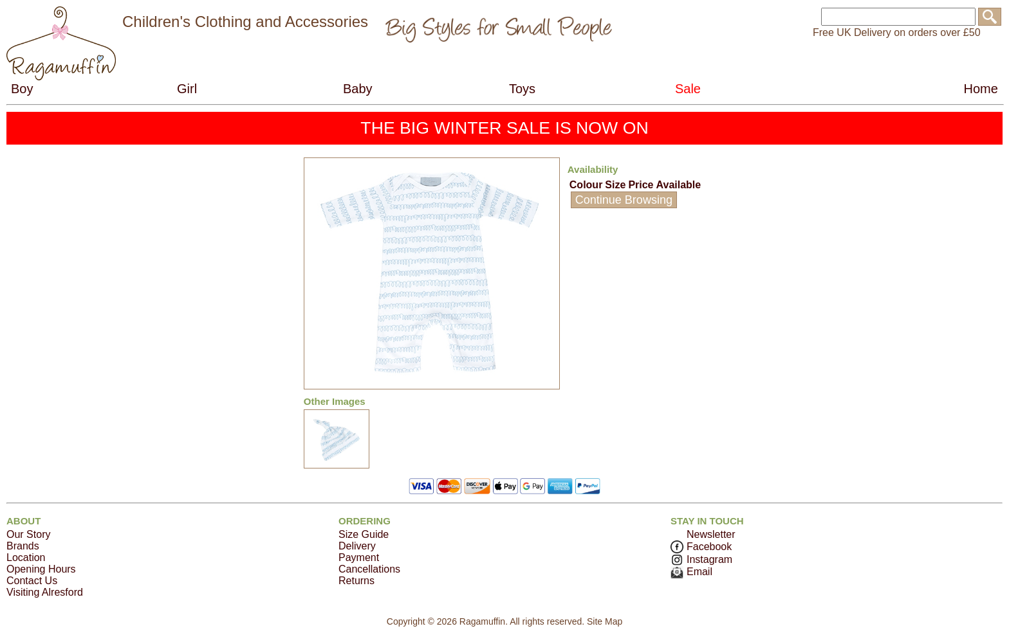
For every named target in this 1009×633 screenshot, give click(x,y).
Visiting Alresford (44, 592)
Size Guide (363, 534)
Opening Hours (41, 569)
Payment (358, 557)
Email (691, 571)
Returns (356, 580)
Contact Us (31, 580)
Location (26, 557)
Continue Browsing (623, 199)
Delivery (357, 545)
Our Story (28, 534)
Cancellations (369, 569)
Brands (22, 545)
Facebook (701, 546)
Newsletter (711, 534)
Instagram (701, 559)
